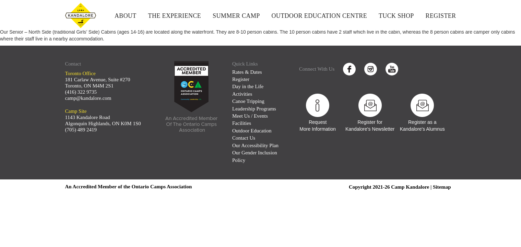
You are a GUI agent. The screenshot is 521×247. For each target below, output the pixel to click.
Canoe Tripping (248, 101)
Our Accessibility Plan (255, 145)
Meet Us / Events (250, 116)
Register (441, 15)
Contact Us (243, 138)
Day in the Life (247, 86)
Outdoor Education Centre (319, 15)
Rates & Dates (247, 72)
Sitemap (442, 187)
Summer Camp (236, 15)
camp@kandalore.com (88, 98)
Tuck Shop (396, 15)
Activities (242, 94)
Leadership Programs (254, 108)
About (126, 15)
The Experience (174, 15)
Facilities (241, 123)
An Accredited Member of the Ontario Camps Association (128, 186)
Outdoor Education (252, 130)
